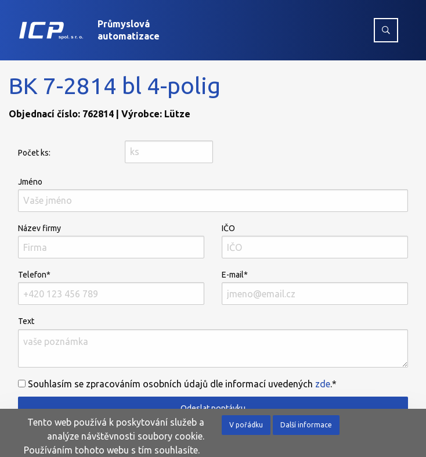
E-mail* (315, 287)
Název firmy (111, 241)
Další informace (306, 425)
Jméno (213, 194)
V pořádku (246, 425)
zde (322, 384)
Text (213, 341)
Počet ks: (34, 152)
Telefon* (111, 287)
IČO (315, 241)
